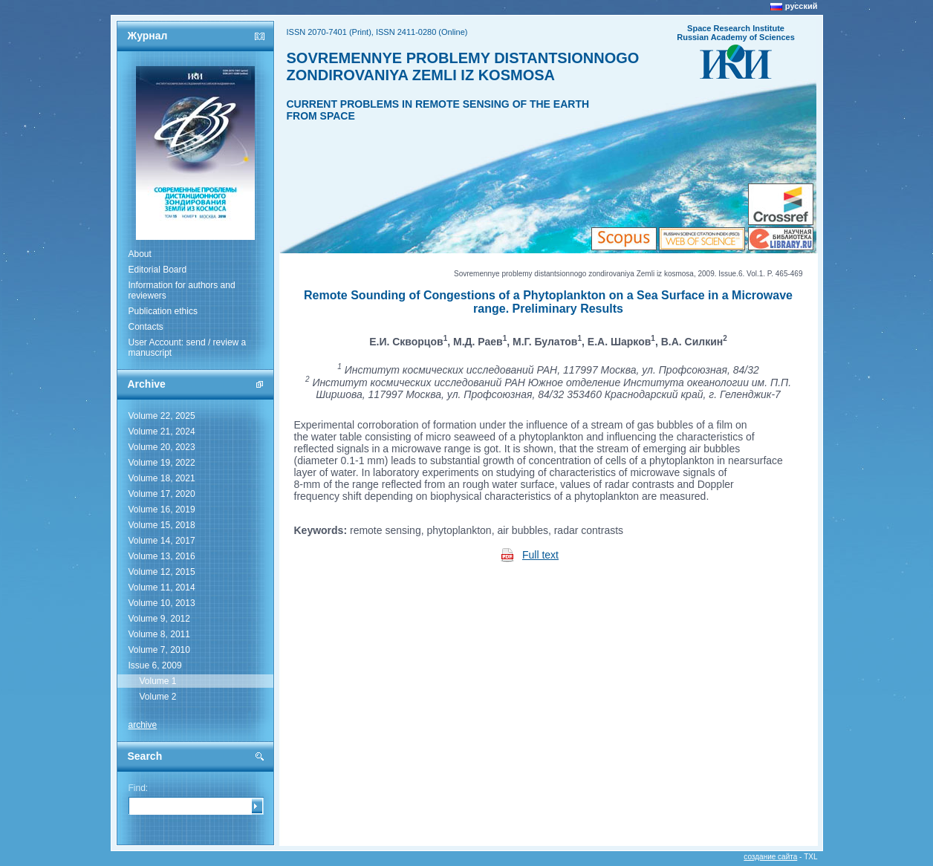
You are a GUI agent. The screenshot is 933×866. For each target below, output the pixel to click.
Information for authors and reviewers (182, 290)
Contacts (146, 327)
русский (801, 5)
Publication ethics (163, 311)
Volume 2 (158, 696)
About (140, 254)
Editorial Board (158, 269)
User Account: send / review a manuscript (188, 347)
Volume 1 (158, 681)
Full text (540, 555)
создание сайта (770, 857)
